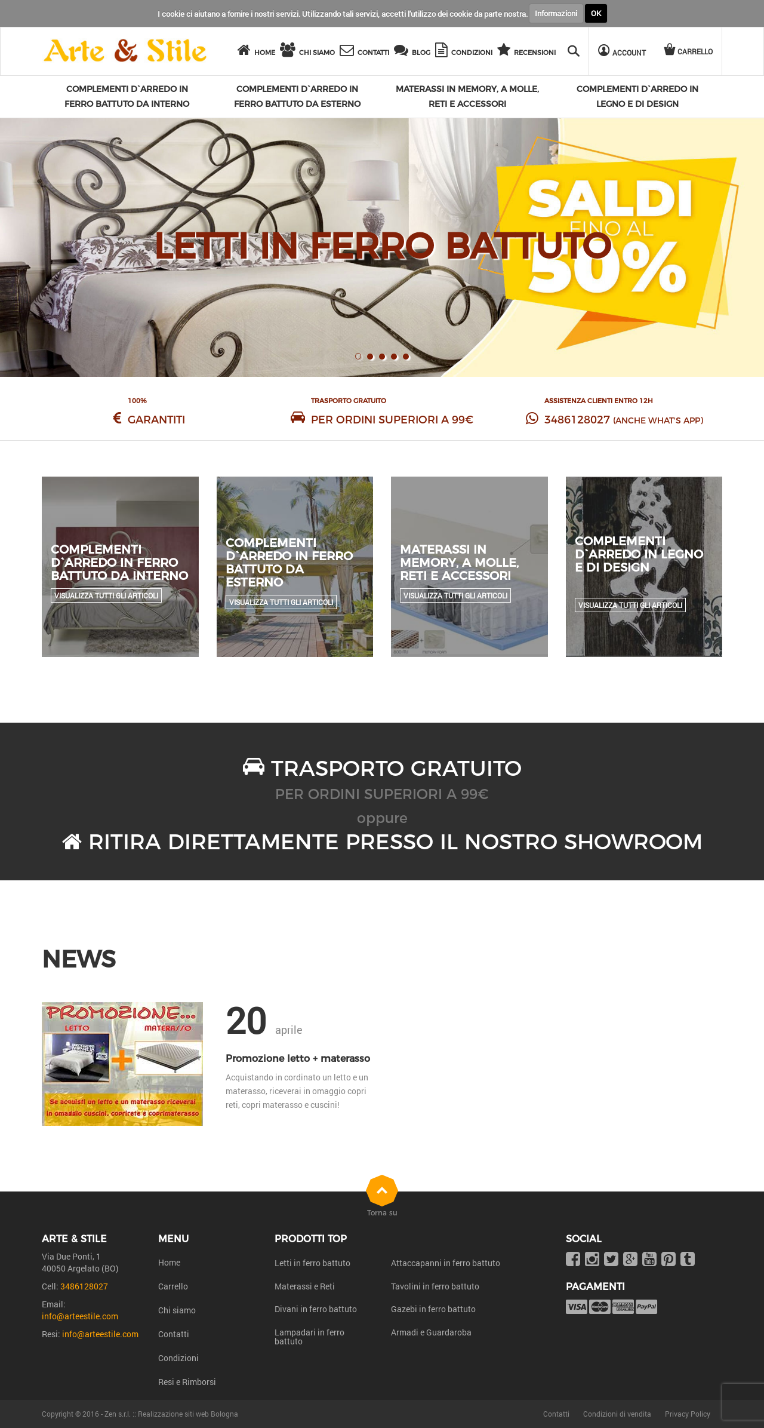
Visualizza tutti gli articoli (106, 595)
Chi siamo (177, 1310)
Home (169, 1262)
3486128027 (577, 419)
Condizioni (178, 1357)
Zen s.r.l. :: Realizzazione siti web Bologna (171, 1413)
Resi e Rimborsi (187, 1381)
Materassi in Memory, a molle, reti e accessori (459, 562)
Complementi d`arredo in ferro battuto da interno (119, 562)
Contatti (173, 1334)
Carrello (173, 1286)
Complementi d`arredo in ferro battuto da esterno (289, 562)
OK (596, 13)
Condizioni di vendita (617, 1413)
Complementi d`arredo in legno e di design (639, 554)
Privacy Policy (687, 1413)
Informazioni (556, 13)
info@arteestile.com (80, 1316)
